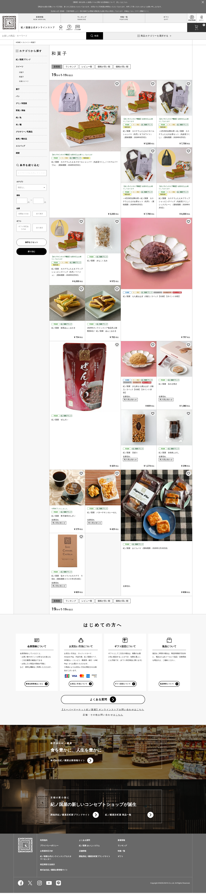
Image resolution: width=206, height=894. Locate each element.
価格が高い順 (122, 67)
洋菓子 (21, 72)
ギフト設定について (123, 684)
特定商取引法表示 (47, 865)
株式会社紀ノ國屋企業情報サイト (67, 761)
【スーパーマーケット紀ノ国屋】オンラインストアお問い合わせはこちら (102, 710)
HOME (18, 42)
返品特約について (167, 684)
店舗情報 (82, 852)
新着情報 (39, 17)
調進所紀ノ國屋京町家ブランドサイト (70, 816)
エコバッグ (20, 146)
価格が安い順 (104, 67)
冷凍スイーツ (24, 81)
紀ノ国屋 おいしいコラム (89, 847)
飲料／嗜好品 (21, 139)
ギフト (166, 17)
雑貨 (18, 153)
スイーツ (26, 42)
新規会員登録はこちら (34, 684)
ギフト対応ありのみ (23, 227)
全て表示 (39, 214)
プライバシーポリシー (49, 847)
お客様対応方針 (46, 852)
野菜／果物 (20, 110)
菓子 (18, 89)
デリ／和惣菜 (21, 103)
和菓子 (21, 77)
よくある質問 (98, 699)
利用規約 (43, 841)
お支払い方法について (78, 684)
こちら (119, 715)
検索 (96, 36)
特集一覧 (124, 17)
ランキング (81, 17)
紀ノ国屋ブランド (23, 59)
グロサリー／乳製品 (24, 132)
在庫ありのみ (23, 214)
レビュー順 (87, 67)
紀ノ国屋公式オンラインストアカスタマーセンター (55, 858)
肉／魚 (18, 117)
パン (18, 96)
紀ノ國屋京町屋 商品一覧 (118, 816)
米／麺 (18, 125)
